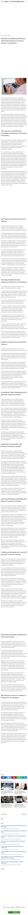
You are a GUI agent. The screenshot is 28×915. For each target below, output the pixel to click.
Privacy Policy (18, 907)
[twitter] (8, 777)
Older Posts (24, 814)
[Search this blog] (26, 1)
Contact (8, 907)
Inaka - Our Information (14, 1)
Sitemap (23, 907)
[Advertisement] (14, 19)
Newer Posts (4, 814)
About (4, 907)
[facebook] (3, 777)
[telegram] (24, 777)
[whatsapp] (19, 777)
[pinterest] (14, 777)
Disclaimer (12, 907)
